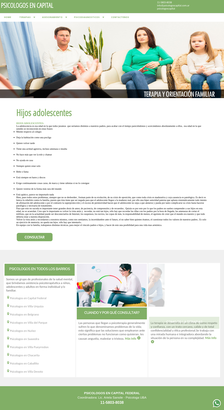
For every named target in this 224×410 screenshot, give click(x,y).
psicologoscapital (166, 8)
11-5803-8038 (164, 2)
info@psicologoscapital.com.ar (173, 5)
